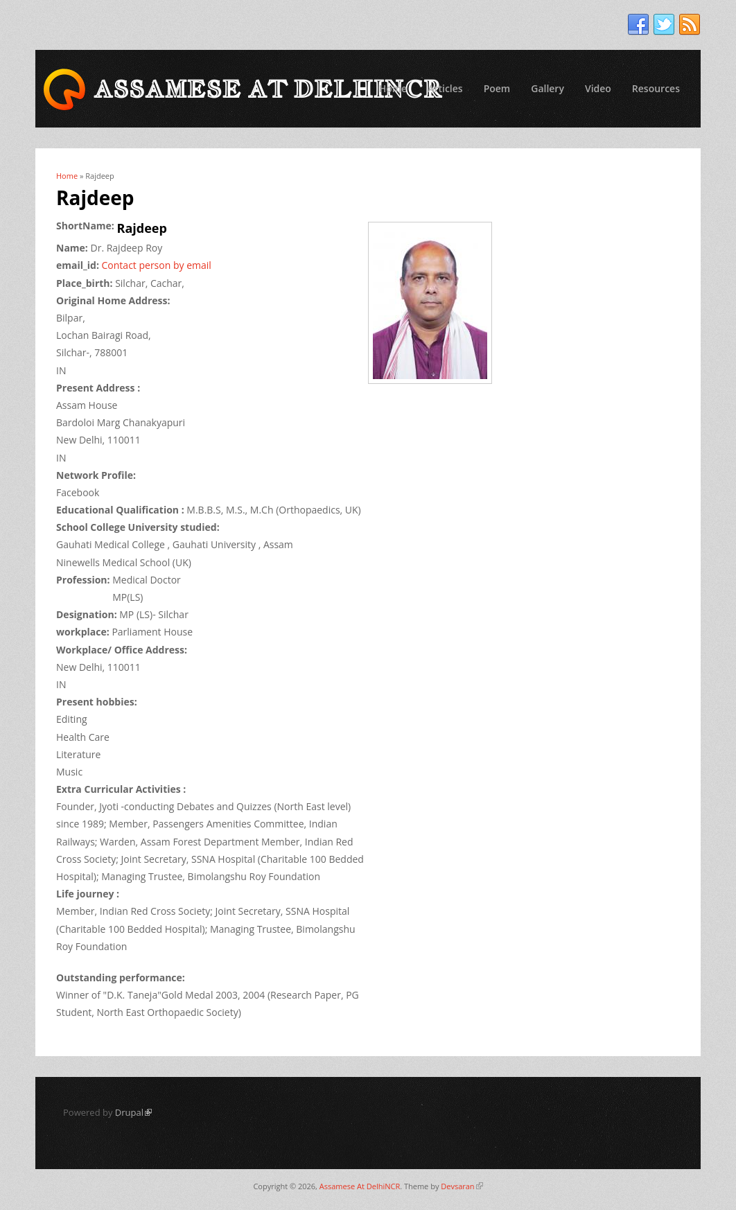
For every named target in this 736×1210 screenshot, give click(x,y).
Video (598, 88)
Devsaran (461, 1186)
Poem (497, 88)
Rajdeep (142, 228)
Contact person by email (156, 265)
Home (393, 88)
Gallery (547, 88)
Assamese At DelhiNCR (359, 1186)
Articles (445, 88)
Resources (656, 88)
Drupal (133, 1112)
